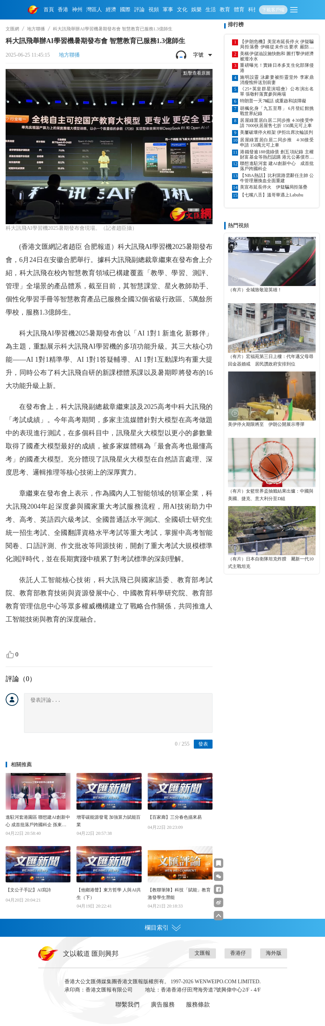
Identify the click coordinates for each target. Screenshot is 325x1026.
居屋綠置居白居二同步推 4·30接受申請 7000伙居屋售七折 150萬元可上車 (277, 123)
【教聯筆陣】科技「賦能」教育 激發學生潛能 (179, 893)
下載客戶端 (273, 9)
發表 (203, 744)
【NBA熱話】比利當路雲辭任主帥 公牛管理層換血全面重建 (277, 178)
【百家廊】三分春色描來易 (175, 817)
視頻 (153, 9)
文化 (182, 9)
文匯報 (202, 953)
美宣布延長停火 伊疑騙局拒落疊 (273, 187)
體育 (239, 9)
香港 (63, 9)
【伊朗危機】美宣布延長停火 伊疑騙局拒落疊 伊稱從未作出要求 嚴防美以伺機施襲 (277, 44)
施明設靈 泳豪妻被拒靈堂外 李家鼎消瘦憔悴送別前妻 (277, 80)
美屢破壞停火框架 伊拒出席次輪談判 (276, 132)
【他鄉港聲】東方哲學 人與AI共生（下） (108, 893)
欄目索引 (163, 927)
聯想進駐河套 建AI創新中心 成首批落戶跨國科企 (277, 166)
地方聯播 (36, 28)
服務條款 (198, 1004)
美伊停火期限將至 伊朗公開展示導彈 (266, 424)
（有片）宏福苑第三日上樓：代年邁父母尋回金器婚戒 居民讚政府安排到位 (270, 360)
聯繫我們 (127, 1004)
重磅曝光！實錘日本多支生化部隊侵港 (277, 68)
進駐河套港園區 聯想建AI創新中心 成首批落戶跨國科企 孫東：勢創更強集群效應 (38, 821)
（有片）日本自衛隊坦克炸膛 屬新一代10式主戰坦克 (270, 562)
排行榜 (236, 24)
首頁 (48, 9)
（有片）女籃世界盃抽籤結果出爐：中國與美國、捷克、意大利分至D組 (270, 494)
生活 (210, 9)
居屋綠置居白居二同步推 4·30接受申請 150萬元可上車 (277, 142)
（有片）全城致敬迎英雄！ (255, 289)
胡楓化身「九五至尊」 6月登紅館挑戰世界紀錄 (277, 111)
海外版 (274, 953)
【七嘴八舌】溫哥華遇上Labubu (271, 195)
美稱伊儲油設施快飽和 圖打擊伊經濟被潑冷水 (277, 56)
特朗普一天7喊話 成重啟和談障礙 (273, 100)
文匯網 (12, 28)
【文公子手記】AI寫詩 (28, 890)
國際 (125, 9)
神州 (77, 9)
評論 (139, 9)
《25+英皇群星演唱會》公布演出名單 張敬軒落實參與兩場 (277, 91)
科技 (253, 9)
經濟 (111, 9)
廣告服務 (163, 1004)
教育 (225, 9)
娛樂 (196, 9)
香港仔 (238, 953)
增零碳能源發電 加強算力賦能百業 (108, 821)
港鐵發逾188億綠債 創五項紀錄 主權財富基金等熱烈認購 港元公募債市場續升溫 (277, 154)
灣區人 (94, 9)
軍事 (168, 9)
